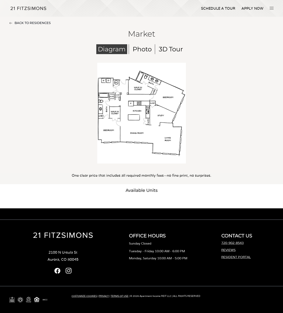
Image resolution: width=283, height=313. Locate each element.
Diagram (112, 49)
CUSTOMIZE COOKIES (84, 296)
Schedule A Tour (218, 8)
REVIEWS (228, 250)
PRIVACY (104, 296)
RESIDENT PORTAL (236, 257)
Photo (142, 49)
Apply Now (252, 8)
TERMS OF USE (119, 296)
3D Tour (171, 49)
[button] (272, 8)
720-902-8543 (232, 243)
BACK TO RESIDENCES (30, 23)
